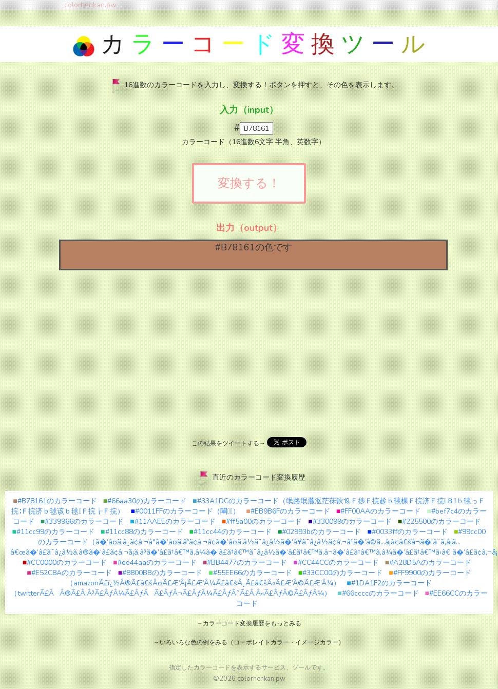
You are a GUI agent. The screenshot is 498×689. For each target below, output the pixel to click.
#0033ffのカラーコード (407, 532)
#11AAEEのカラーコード (172, 521)
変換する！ (249, 183)
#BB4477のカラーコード (245, 562)
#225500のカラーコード (439, 521)
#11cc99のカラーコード (53, 532)
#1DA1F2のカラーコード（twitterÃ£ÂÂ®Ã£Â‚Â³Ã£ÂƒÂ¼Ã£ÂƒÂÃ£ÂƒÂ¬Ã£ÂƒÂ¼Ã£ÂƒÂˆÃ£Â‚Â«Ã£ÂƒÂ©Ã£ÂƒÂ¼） (221, 588)
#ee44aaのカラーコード (154, 562)
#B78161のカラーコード (55, 501)
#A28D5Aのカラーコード (428, 562)
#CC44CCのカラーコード (335, 562)
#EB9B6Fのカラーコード (288, 511)
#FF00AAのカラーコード (378, 511)
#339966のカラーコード (82, 521)
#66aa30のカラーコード (144, 501)
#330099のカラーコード (349, 521)
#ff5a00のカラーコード (262, 521)
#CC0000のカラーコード (65, 562)
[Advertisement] (249, 352)
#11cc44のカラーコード (230, 532)
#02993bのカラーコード (319, 532)
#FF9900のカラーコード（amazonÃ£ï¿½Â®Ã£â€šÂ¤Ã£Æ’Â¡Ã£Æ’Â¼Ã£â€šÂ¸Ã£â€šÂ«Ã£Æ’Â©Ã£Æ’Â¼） (268, 578)
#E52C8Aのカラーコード (69, 573)
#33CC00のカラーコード (340, 573)
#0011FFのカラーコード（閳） (185, 511)
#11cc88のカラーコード (142, 532)
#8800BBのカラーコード (160, 573)
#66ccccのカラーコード (377, 593)
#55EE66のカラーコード (250, 573)
